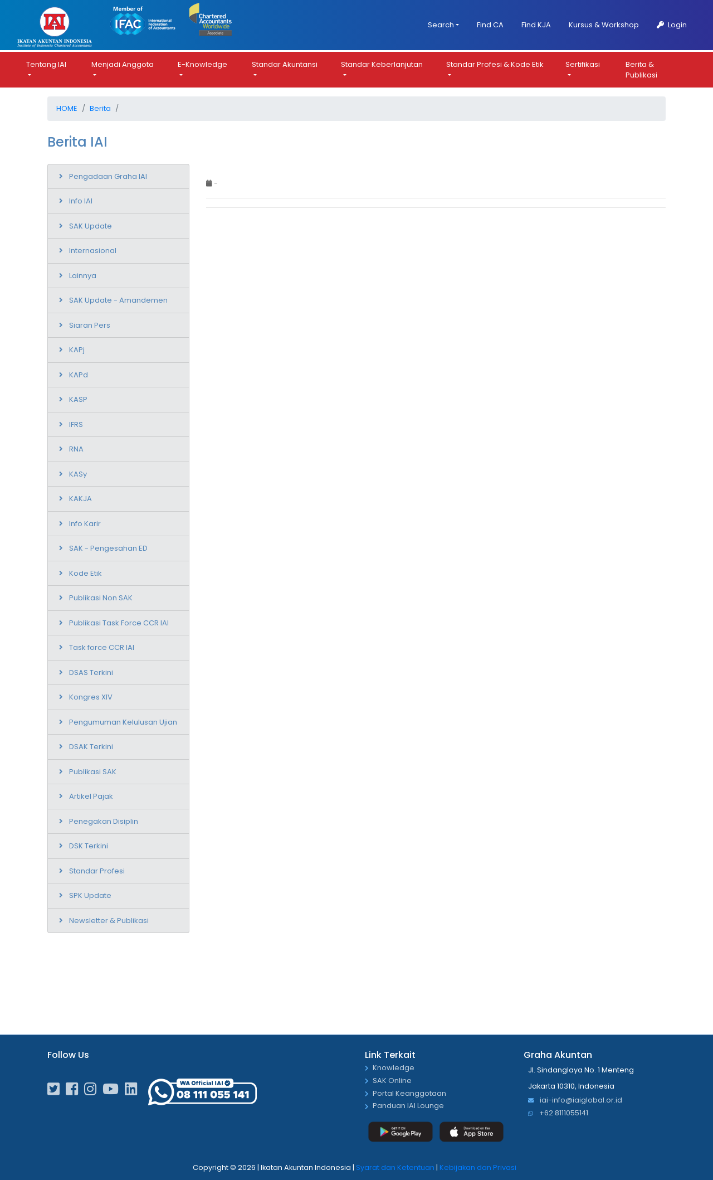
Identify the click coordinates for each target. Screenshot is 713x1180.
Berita (100, 107)
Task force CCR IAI (101, 645)
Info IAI (80, 199)
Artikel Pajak (91, 794)
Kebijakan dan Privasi (477, 1166)
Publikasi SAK (92, 770)
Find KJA (536, 25)
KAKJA (80, 497)
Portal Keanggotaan (409, 1092)
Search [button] (441, 25)
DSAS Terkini (91, 671)
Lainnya (82, 274)
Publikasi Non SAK (101, 596)
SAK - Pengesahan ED (108, 546)
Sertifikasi (582, 63)
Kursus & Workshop (604, 25)
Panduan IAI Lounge (408, 1105)
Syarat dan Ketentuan (395, 1166)
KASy (78, 472)
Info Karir (85, 522)
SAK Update (90, 224)
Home (66, 107)
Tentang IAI (46, 63)
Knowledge (393, 1066)
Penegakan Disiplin (103, 819)
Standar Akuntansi (285, 63)
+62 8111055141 (558, 1111)
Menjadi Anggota (122, 63)
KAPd (78, 373)
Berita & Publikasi (641, 69)
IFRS (76, 422)
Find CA (490, 25)
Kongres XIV (91, 695)
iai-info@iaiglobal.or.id (575, 1099)
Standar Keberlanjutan (382, 63)
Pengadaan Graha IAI (108, 174)
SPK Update (90, 893)
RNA (76, 447)
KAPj (77, 348)
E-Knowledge (202, 63)
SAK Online (392, 1079)
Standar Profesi (97, 869)
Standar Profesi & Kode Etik (495, 63)
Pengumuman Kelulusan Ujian (123, 720)
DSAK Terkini (91, 745)
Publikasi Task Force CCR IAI (119, 621)
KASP (78, 397)
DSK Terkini (88, 844)
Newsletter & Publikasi (109, 919)
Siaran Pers (89, 323)
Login (672, 25)
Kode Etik (85, 571)
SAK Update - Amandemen (118, 298)
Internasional (92, 249)
